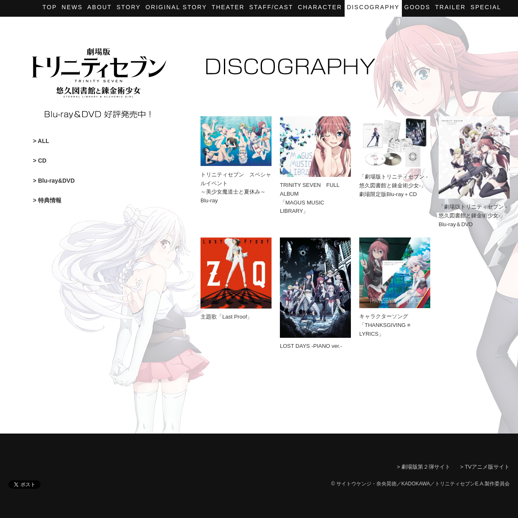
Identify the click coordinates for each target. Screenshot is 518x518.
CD (42, 160)
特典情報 (49, 200)
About (99, 7)
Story (129, 7)
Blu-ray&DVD (56, 180)
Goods (417, 7)
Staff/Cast (271, 7)
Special (485, 7)
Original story (176, 7)
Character (320, 7)
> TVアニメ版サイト (485, 467)
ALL (43, 141)
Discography (373, 7)
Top (50, 7)
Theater (228, 7)
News (72, 7)
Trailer (450, 7)
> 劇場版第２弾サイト (423, 467)
